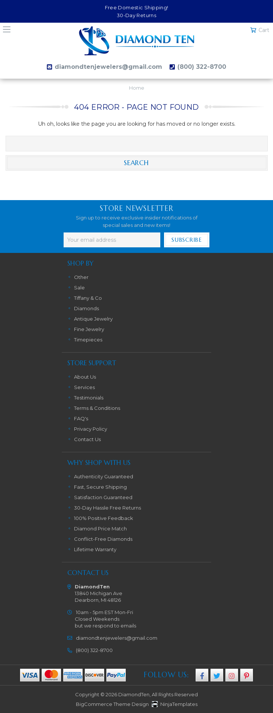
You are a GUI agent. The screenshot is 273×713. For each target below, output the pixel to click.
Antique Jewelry (93, 319)
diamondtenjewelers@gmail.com (108, 66)
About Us (85, 377)
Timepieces (88, 340)
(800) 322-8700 (201, 66)
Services (84, 387)
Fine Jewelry (89, 329)
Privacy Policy (90, 429)
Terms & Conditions (97, 408)
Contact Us (87, 439)
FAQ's (81, 418)
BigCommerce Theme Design (112, 704)
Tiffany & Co (88, 298)
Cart (263, 30)
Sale (79, 287)
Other (81, 277)
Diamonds (86, 308)
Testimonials (88, 398)
